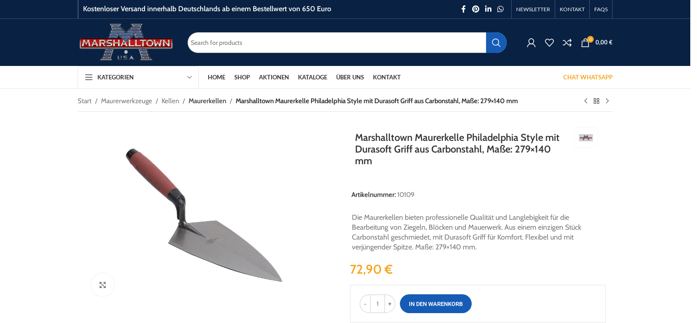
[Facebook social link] (463, 9)
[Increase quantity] (389, 303)
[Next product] (607, 101)
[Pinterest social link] (475, 9)
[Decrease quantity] (365, 303)
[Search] (347, 42)
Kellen (170, 101)
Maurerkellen (207, 101)
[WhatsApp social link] (501, 9)
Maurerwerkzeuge (126, 101)
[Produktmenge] (377, 303)
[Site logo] (126, 42)
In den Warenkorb (436, 304)
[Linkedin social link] (488, 9)
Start (85, 101)
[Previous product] (585, 101)
